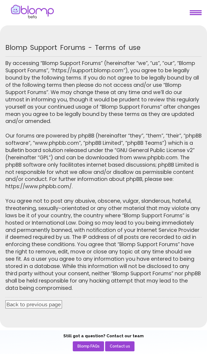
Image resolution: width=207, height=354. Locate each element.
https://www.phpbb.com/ (38, 186)
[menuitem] (88, 346)
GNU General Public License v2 (154, 150)
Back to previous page (33, 304)
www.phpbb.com (155, 157)
